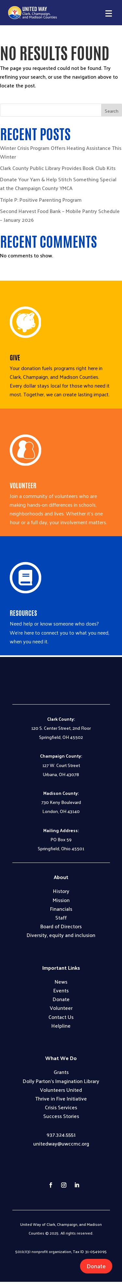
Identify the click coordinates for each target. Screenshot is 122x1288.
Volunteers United (61, 1089)
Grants (61, 1072)
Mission (61, 900)
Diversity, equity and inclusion (61, 935)
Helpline (61, 1025)
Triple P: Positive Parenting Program (41, 199)
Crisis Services (61, 1107)
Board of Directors (61, 926)
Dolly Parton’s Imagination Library (61, 1081)
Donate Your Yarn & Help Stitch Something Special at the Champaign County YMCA (58, 184)
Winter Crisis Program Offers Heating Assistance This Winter (60, 152)
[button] (109, 13)
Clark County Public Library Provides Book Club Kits (57, 168)
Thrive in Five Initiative (61, 1098)
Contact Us (61, 1017)
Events (61, 990)
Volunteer (61, 1007)
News (61, 981)
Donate (96, 1265)
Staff (61, 917)
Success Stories (61, 1116)
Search (111, 111)
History (61, 891)
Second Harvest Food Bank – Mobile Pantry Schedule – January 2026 (60, 215)
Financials (61, 908)
